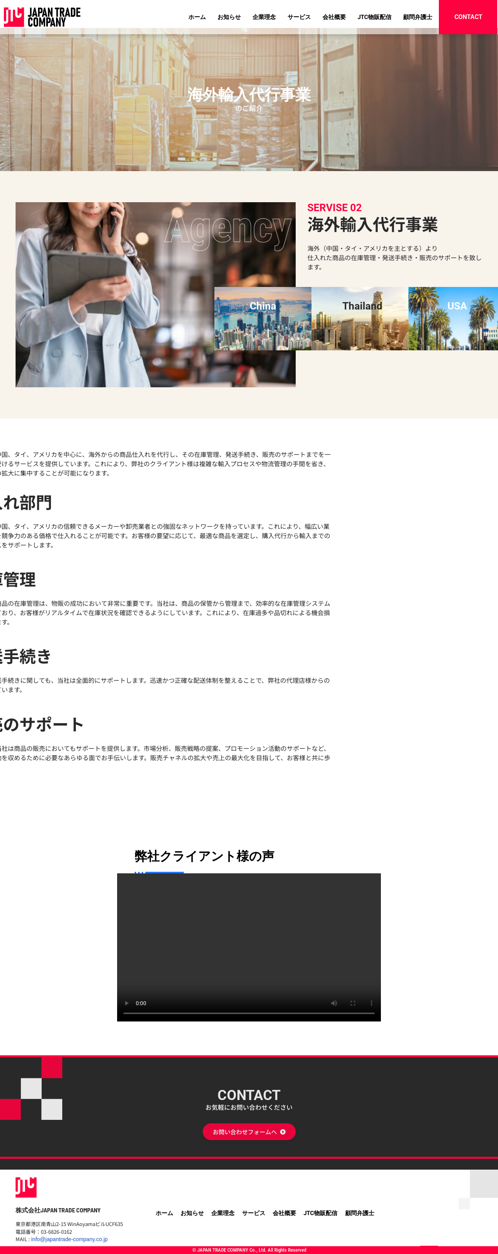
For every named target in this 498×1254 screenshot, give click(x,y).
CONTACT (249, 1173)
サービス (299, 17)
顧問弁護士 (417, 17)
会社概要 (334, 17)
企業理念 (264, 17)
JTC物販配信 (374, 17)
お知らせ (229, 17)
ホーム (197, 17)
